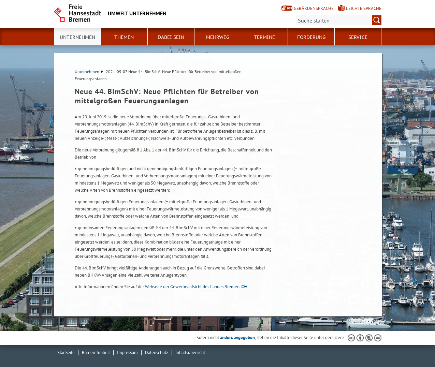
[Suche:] (338, 20)
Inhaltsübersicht (190, 352)
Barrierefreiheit (96, 352)
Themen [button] (124, 37)
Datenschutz (156, 352)
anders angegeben (237, 337)
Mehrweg (217, 37)
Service (357, 37)
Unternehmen (89, 71)
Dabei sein (171, 37)
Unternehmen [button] (77, 37)
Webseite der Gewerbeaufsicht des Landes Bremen (192, 287)
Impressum (127, 352)
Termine (264, 37)
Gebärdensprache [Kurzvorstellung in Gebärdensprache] (314, 8)
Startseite (66, 352)
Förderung (311, 37)
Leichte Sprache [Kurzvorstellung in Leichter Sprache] (363, 8)
